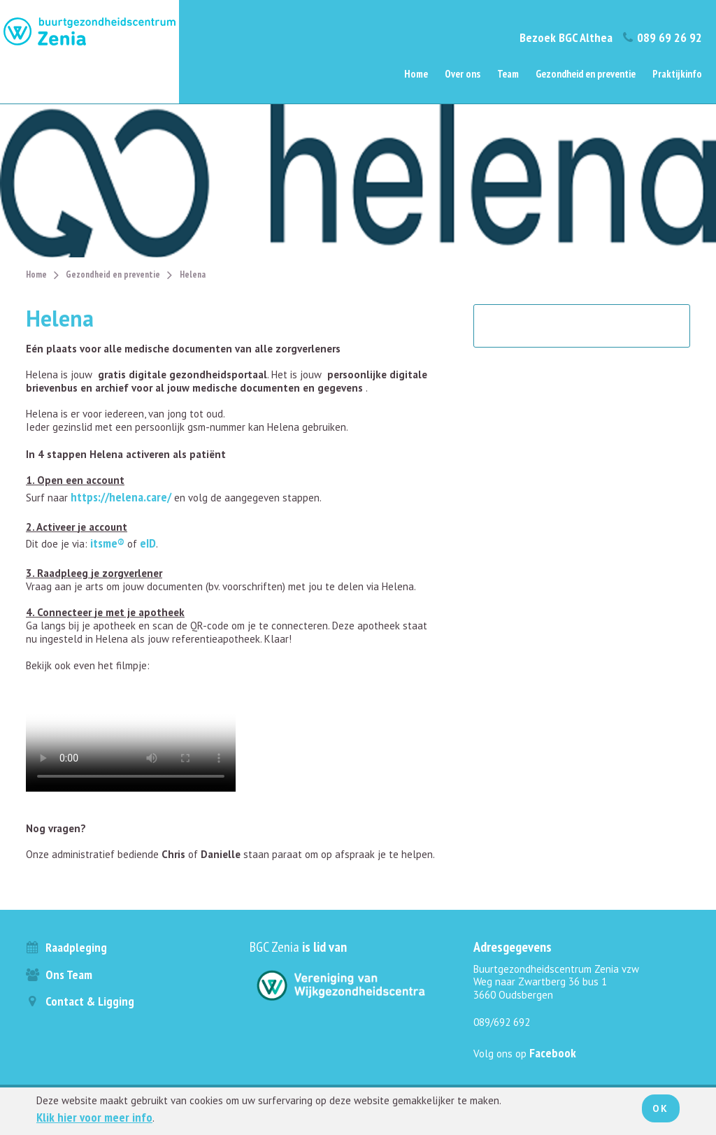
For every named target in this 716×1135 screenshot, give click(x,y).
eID (148, 543)
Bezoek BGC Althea (566, 37)
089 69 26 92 (662, 37)
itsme (103, 543)
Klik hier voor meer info (94, 1117)
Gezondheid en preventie (586, 73)
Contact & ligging (80, 1001)
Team (508, 73)
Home (416, 73)
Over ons (462, 73)
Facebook (552, 1053)
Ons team (59, 974)
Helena (193, 274)
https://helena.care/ (121, 497)
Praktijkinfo (677, 73)
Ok (660, 1108)
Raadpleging (66, 947)
